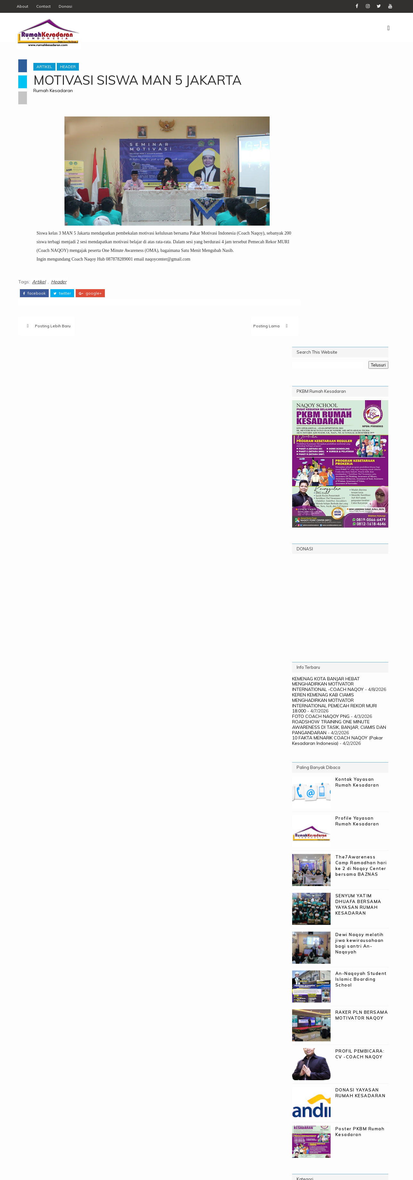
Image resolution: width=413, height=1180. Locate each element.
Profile (304, 946)
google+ (91, 300)
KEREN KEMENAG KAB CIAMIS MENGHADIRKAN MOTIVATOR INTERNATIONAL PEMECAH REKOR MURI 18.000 (333, 415)
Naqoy (358, 925)
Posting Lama (239, 334)
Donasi (67, 6)
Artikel (49, 66)
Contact (45, 6)
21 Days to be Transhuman (329, 903)
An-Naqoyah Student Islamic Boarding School (360, 691)
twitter (63, 300)
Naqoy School (313, 935)
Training (357, 956)
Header (72, 66)
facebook (35, 300)
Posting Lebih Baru (53, 334)
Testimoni (369, 946)
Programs (335, 946)
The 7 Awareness (316, 956)
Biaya (328, 914)
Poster (370, 935)
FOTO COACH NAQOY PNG (320, 428)
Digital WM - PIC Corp (136, 1170)
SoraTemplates (56, 1170)
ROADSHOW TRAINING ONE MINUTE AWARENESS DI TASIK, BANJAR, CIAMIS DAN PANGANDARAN (338, 439)
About (24, 6)
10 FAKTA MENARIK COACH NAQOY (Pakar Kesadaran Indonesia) (336, 452)
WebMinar (307, 967)
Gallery (305, 925)
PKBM (346, 935)
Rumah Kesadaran (58, 90)
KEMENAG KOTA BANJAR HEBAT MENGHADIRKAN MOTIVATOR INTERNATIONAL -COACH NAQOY (327, 396)
